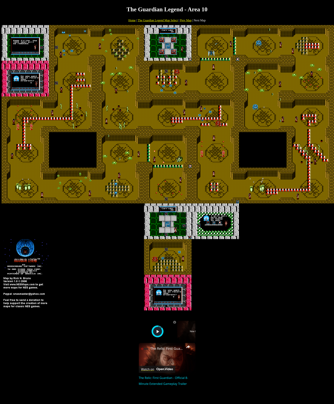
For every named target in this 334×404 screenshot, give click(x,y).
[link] (144, 349)
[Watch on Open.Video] (157, 369)
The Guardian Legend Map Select (158, 20)
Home (132, 20)
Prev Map (186, 20)
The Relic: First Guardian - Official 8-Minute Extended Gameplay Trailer (166, 348)
